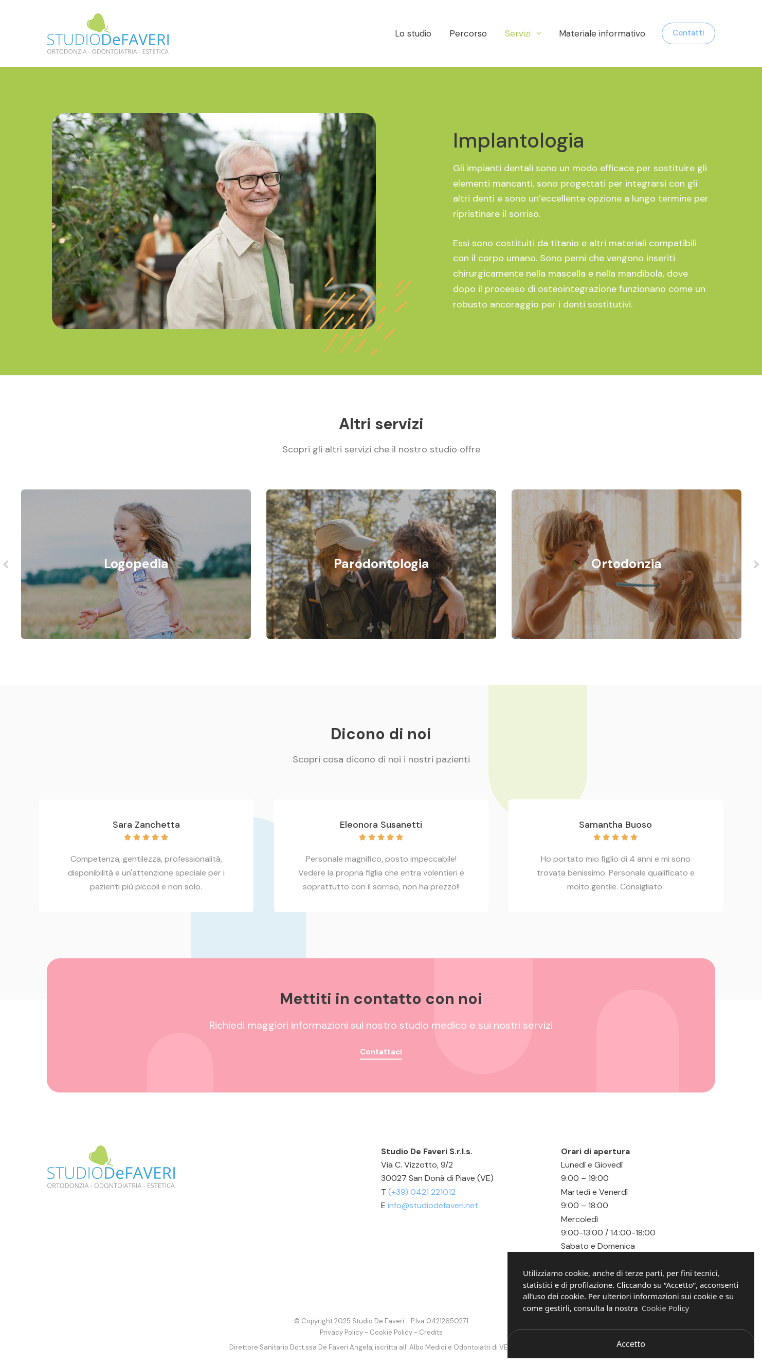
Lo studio (413, 33)
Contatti (688, 33)
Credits (431, 1332)
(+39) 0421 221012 (422, 1192)
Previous (6, 564)
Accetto (630, 1344)
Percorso (468, 33)
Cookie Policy (391, 1332)
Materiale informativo (602, 33)
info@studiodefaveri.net (433, 1205)
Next (756, 564)
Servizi (525, 33)
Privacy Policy (341, 1332)
